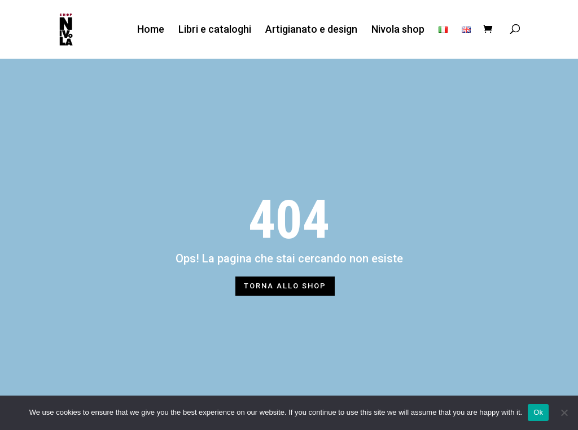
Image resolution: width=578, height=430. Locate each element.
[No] (564, 412)
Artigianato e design (311, 29)
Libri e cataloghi (214, 29)
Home (150, 29)
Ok (538, 412)
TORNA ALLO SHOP (285, 286)
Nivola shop (397, 29)
